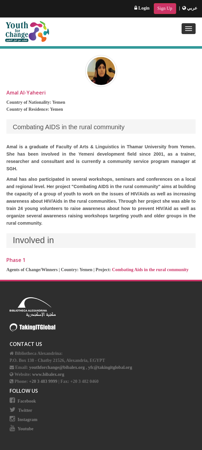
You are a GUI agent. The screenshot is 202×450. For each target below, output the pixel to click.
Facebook (27, 401)
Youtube (26, 428)
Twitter (25, 410)
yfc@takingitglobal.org (110, 367)
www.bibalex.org (48, 374)
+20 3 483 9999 (43, 381)
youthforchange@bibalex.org (57, 367)
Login (142, 8)
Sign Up (164, 8)
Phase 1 (16, 260)
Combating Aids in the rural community (150, 269)
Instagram (27, 419)
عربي (190, 8)
